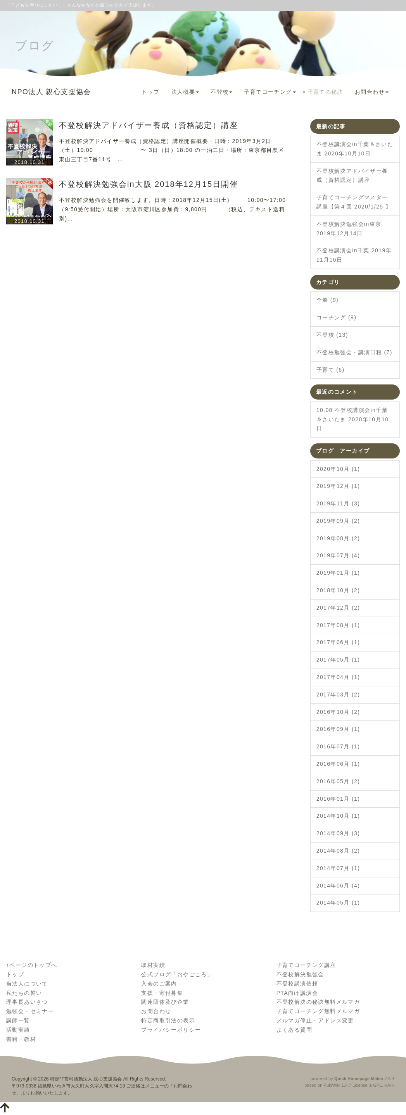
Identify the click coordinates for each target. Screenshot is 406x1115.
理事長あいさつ (27, 1002)
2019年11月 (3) (338, 503)
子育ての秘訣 (325, 92)
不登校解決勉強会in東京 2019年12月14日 (349, 228)
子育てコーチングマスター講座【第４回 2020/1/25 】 (353, 202)
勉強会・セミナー (30, 1011)
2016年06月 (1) (338, 764)
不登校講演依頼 (297, 984)
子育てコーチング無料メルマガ (318, 1011)
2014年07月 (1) (338, 868)
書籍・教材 (21, 1039)
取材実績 (153, 965)
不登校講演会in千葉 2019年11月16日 (354, 255)
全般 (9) (327, 300)
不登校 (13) (332, 335)
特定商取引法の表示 (168, 1020)
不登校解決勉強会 (300, 974)
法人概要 (185, 92)
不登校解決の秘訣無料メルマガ (318, 1002)
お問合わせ (372, 92)
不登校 (221, 92)
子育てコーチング (269, 92)
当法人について (27, 984)
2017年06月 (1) (338, 642)
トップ (150, 92)
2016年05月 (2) (338, 781)
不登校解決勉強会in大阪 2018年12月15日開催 (148, 184)
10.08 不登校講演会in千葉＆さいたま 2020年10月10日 (352, 419)
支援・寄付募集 (162, 993)
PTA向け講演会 (297, 993)
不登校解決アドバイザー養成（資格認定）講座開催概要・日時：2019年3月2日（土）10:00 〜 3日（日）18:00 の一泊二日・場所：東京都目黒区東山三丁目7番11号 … (171, 150)
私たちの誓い (24, 993)
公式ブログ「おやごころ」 (177, 974)
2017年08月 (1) (338, 625)
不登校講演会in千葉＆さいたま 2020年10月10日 (355, 149)
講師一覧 (18, 1020)
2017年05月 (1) (338, 660)
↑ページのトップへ (31, 965)
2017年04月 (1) (338, 677)
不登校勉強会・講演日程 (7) (354, 352)
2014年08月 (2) (338, 851)
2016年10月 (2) (338, 712)
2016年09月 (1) (338, 729)
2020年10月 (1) (338, 469)
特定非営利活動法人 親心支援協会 (86, 1079)
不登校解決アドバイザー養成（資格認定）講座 (148, 125)
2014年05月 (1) (338, 903)
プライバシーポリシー (171, 1030)
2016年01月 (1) (338, 799)
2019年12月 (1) (338, 486)
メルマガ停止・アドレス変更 (315, 1020)
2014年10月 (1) (338, 816)
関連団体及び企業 (165, 1002)
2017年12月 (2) (338, 608)
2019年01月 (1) (338, 573)
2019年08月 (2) (338, 538)
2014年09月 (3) (338, 833)
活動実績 (18, 1030)
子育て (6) (330, 370)
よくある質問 (294, 1030)
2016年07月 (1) (338, 746)
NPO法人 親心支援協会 (51, 92)
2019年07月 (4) (338, 555)
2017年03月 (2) (338, 694)
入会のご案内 (159, 984)
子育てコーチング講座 (306, 965)
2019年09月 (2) (338, 521)
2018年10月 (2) (338, 590)
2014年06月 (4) (338, 885)
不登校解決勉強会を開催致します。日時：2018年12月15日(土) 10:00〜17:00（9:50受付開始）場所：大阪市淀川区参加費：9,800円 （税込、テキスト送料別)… (172, 209)
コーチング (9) (336, 317)
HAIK (389, 1085)
